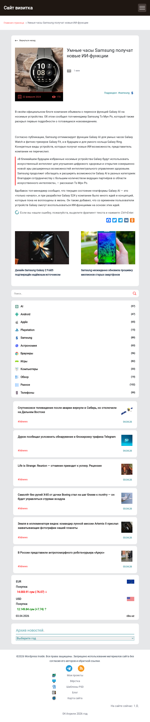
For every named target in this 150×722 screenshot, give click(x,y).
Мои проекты (75, 675)
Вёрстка (75, 681)
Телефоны (27, 392)
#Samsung (126, 93)
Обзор (24, 377)
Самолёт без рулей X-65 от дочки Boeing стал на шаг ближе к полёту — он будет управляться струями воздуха (66, 497)
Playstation (27, 330)
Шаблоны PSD (75, 686)
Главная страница (14, 22)
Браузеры (27, 353)
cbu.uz (130, 615)
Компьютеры (29, 369)
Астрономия (29, 345)
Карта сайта (75, 698)
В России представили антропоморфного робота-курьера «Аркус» (61, 552)
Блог (75, 692)
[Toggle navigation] (142, 8)
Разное (25, 384)
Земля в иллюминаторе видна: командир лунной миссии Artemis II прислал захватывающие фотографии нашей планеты (68, 526)
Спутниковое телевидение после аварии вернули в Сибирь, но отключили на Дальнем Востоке (67, 410)
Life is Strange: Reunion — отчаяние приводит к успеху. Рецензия (60, 465)
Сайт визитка (19, 8)
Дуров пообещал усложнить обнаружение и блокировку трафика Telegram (67, 436)
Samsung (26, 337)
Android (25, 314)
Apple (24, 322)
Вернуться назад (25, 40)
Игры (24, 361)
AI (22, 306)
